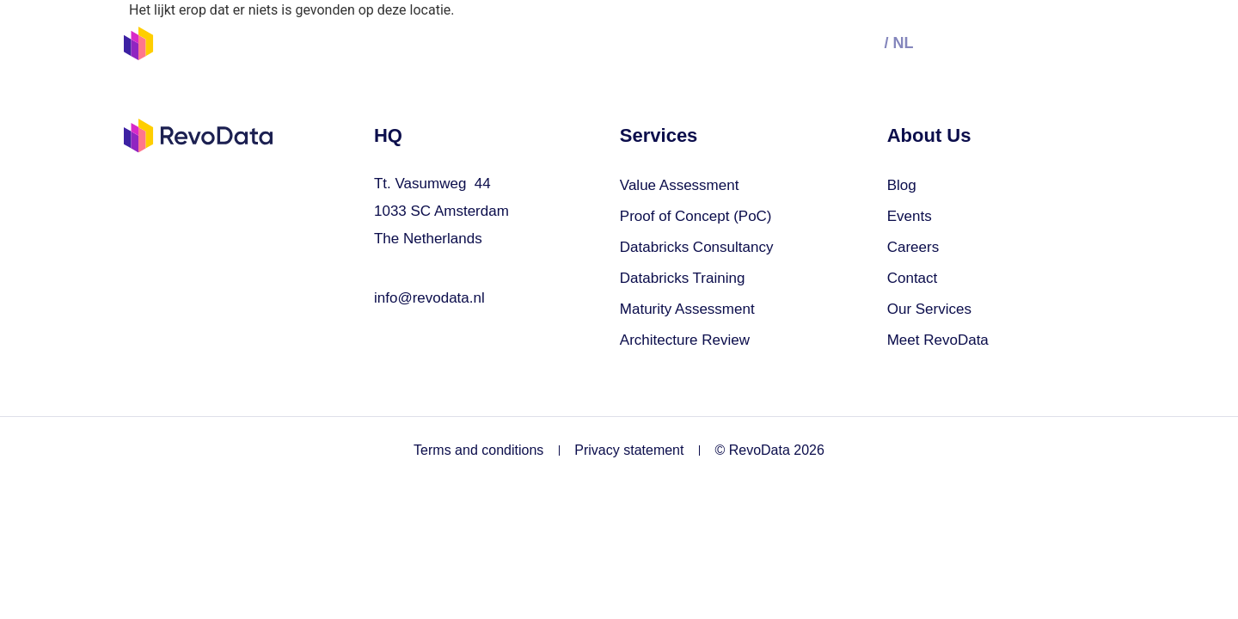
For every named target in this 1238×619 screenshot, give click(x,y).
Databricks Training (682, 278)
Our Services (478, 43)
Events (579, 43)
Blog (901, 185)
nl (902, 43)
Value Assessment (679, 185)
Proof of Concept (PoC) (696, 216)
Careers (913, 247)
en (868, 43)
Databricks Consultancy (697, 247)
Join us (659, 43)
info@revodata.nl (429, 298)
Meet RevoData (938, 340)
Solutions (368, 43)
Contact (912, 278)
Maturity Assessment (687, 309)
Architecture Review (685, 340)
